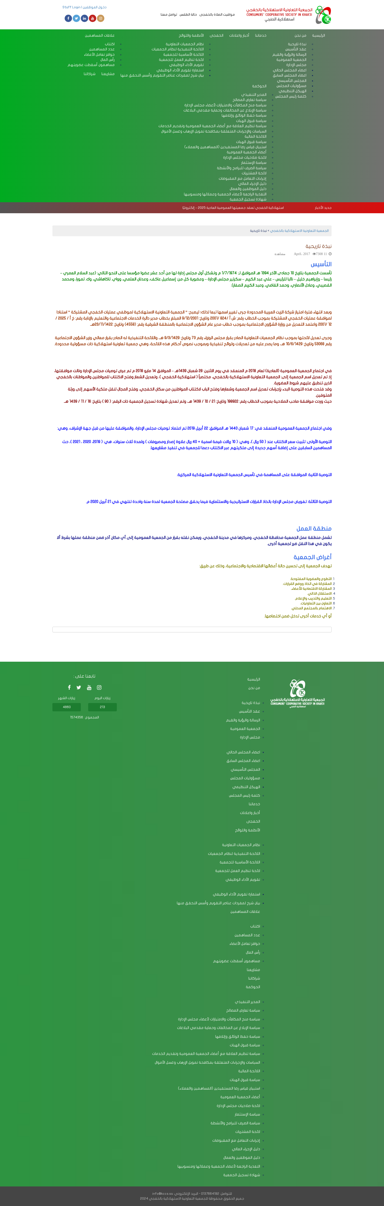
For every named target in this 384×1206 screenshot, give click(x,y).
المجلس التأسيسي (245, 769)
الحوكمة (259, 86)
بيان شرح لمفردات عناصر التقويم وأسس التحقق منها (162, 75)
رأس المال (253, 952)
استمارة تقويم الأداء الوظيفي (236, 894)
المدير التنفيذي (247, 1002)
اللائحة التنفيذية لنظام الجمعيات (234, 854)
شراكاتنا (90, 74)
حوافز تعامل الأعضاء (244, 944)
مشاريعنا (108, 74)
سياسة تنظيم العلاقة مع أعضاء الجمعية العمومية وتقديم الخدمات (206, 1054)
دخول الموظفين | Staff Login (84, 7)
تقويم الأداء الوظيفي (243, 880)
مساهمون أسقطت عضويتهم (91, 65)
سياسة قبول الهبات (245, 1045)
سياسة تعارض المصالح (243, 1010)
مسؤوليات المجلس (245, 778)
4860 (67, 707)
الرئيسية (318, 35)
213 (102, 707)
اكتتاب (255, 926)
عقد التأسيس (249, 711)
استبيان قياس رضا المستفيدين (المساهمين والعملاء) (219, 1088)
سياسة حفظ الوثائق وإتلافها (237, 1036)
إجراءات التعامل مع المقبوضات (236, 1140)
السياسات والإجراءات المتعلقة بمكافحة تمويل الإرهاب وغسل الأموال (213, 131)
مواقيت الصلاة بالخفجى (217, 14)
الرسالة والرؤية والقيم (243, 720)
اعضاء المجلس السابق (243, 761)
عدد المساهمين (247, 935)
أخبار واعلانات (239, 35)
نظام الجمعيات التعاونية (241, 845)
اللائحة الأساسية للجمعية (240, 862)
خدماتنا (260, 35)
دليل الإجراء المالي (246, 1149)
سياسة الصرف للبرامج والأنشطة (235, 1123)
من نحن (300, 35)
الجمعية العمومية (245, 729)
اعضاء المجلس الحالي (243, 752)
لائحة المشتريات (247, 1132)
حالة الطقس (188, 14)
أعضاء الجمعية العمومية (240, 1097)
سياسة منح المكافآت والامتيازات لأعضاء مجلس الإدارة (219, 1019)
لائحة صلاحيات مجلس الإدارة (238, 1106)
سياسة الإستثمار (247, 1114)
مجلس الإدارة (250, 737)
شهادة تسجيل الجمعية (248, 199)
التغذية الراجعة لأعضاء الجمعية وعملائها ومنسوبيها (225, 194)
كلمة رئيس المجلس (290, 96)
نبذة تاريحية (251, 703)
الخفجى (216, 35)
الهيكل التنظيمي (246, 787)
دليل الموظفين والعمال (241, 1158)
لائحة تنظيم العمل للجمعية (237, 871)
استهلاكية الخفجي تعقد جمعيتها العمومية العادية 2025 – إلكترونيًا (233, 208)
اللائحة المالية (249, 1071)
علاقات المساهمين (100, 35)
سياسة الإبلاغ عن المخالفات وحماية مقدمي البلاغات (218, 1028)
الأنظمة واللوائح (191, 35)
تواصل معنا (169, 14)
